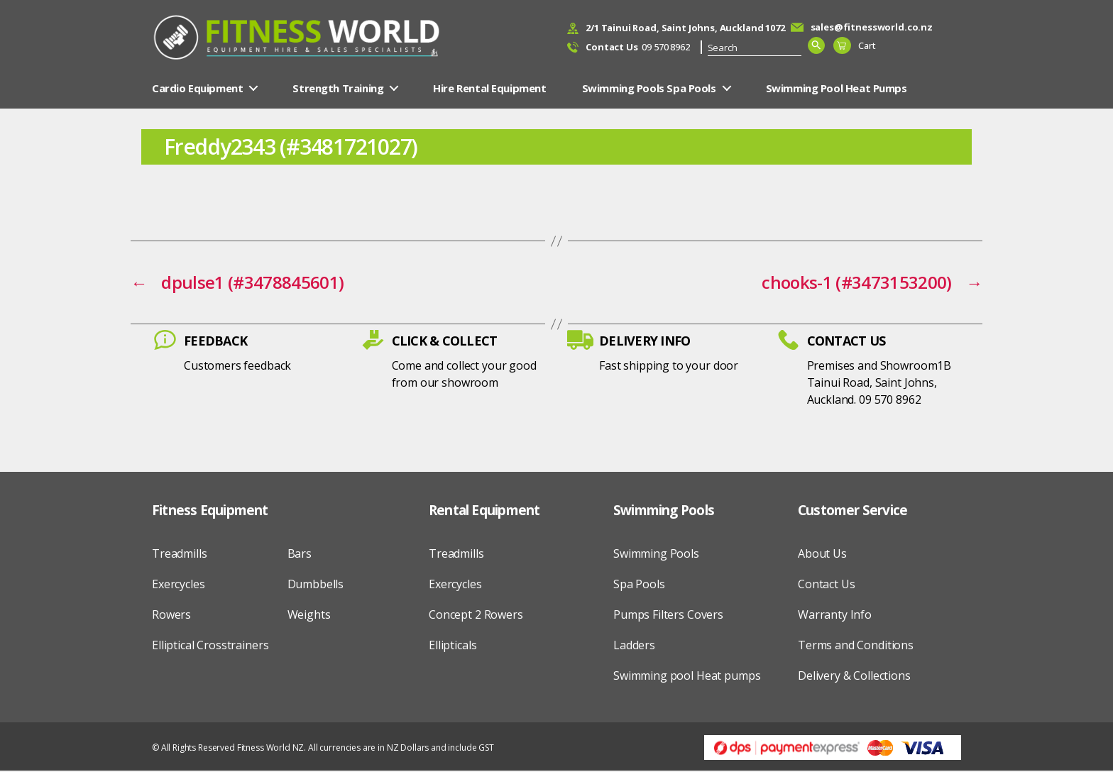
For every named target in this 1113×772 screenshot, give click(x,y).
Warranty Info (835, 616)
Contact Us (826, 585)
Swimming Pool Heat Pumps (836, 89)
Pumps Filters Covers (668, 616)
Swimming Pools (656, 555)
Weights (309, 616)
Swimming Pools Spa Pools (649, 89)
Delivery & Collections (854, 677)
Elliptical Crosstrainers (210, 646)
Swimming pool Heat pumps (686, 677)
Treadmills (179, 555)
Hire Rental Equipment (489, 89)
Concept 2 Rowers (476, 616)
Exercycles (178, 585)
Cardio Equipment (197, 89)
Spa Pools (639, 585)
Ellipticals (452, 646)
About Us (822, 555)
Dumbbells (315, 585)
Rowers (171, 616)
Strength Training (337, 89)
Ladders (634, 646)
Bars (299, 555)
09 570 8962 (638, 48)
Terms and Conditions (856, 646)
